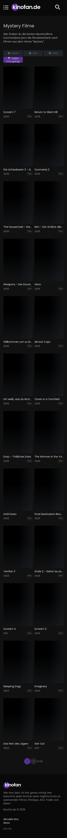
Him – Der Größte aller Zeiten (49, 226)
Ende (40, 761)
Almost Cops (42, 341)
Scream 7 (9, 112)
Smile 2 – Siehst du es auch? (49, 571)
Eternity (7, 828)
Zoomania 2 (41, 169)
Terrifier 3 (9, 571)
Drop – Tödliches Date (17, 456)
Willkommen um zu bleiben (18, 341)
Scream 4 (9, 628)
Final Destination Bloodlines (49, 514)
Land (53, 53)
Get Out (39, 743)
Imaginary (40, 686)
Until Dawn (9, 514)
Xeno (37, 284)
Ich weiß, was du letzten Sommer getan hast (18, 399)
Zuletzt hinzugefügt (13, 60)
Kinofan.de (26, 7)
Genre (13, 53)
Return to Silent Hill (46, 112)
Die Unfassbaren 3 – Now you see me (18, 169)
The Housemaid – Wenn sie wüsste (18, 226)
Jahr (33, 53)
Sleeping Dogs (12, 686)
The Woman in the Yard (49, 456)
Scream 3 (40, 628)
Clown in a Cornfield (46, 399)
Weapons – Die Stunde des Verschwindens (18, 284)
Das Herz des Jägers (15, 743)
